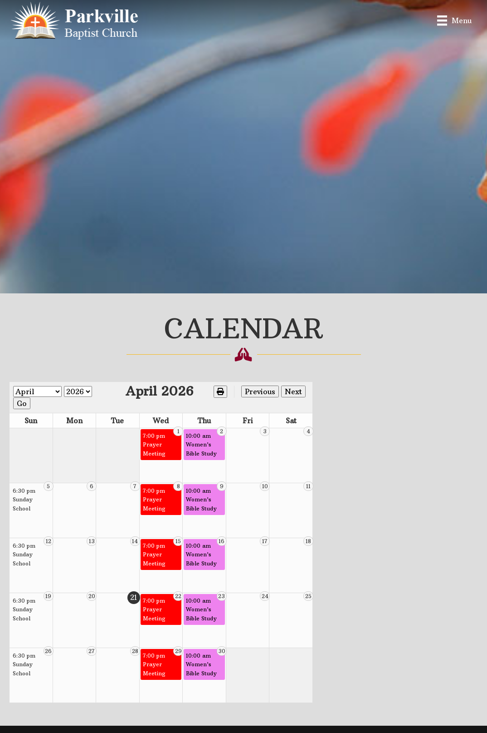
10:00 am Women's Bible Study (242, 433)
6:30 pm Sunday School (32, 484)
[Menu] (454, 20)
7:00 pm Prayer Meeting (191, 429)
